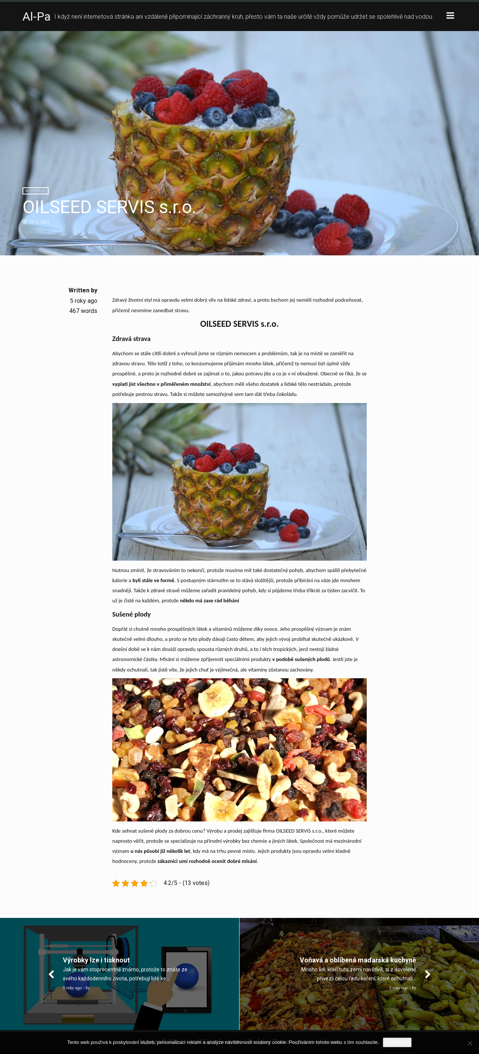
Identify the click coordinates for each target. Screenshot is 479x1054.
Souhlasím (397, 1042)
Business (35, 191)
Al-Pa (36, 16)
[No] (469, 1043)
